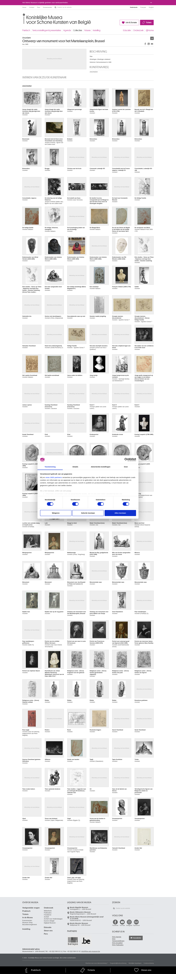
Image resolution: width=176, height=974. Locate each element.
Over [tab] (126, 467)
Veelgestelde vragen (31, 908)
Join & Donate (131, 22)
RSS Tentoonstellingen (118, 940)
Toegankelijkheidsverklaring (118, 963)
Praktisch (26, 30)
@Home (150, 30)
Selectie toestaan (88, 513)
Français (143, 7)
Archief (46, 917)
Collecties (77, 30)
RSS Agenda (116, 937)
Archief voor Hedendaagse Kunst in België (53, 920)
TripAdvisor (136, 925)
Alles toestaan (120, 513)
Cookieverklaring (149, 963)
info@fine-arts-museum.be (90, 951)
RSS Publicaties (117, 945)
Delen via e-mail (152, 43)
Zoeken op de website (55, 7)
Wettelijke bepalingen (135, 963)
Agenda (67, 30)
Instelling (96, 30)
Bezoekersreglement (29, 924)
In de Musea (27, 917)
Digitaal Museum (50, 923)
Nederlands (134, 7)
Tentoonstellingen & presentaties (46, 30)
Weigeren (55, 513)
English (151, 7)
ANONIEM (94, 72)
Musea (87, 30)
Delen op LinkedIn (148, 43)
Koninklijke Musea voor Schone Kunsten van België (22, 14)
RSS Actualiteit (117, 943)
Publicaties (48, 913)
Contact (31, 7)
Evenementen (47, 7)
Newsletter (137, 938)
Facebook (115, 925)
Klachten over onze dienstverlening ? (97, 963)
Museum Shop (27, 922)
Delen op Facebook (145, 43)
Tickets (148, 22)
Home (24, 7)
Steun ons (48, 931)
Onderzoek (138, 30)
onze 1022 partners (54, 477)
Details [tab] (75, 467)
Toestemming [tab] (50, 467)
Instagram (129, 925)
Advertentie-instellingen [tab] (100, 467)
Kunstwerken (152, 38)
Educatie (127, 30)
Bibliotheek (48, 911)
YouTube (122, 925)
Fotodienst (47, 915)
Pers (38, 7)
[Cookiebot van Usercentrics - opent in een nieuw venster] (126, 459)
